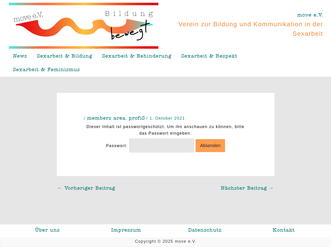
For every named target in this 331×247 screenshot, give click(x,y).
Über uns (47, 230)
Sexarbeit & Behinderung (136, 56)
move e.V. (310, 15)
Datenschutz (205, 230)
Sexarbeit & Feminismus (46, 70)
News (20, 56)
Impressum (126, 230)
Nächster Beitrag (247, 188)
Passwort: (150, 145)
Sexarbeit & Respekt (209, 56)
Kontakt (284, 230)
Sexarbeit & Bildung (64, 56)
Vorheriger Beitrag (86, 188)
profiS (137, 118)
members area (106, 118)
